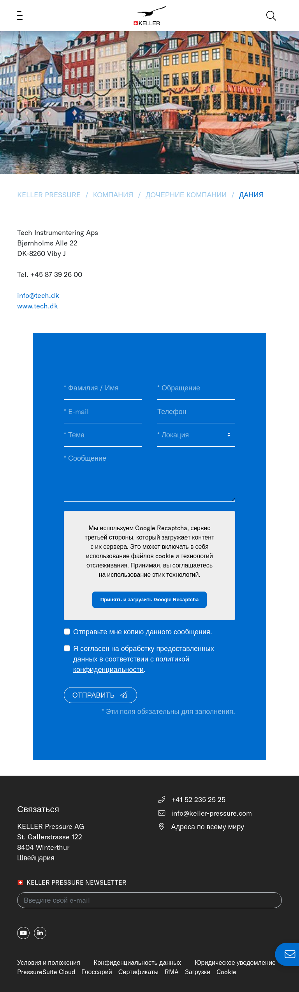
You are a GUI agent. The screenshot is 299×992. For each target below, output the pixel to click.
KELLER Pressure (50, 194)
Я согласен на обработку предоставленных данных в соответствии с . (143, 659)
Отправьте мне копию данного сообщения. (142, 631)
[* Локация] (196, 435)
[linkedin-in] (40, 933)
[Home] (150, 15)
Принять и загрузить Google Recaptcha (149, 599)
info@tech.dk (38, 295)
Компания (113, 194)
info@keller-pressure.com (204, 813)
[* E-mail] (103, 411)
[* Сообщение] (149, 474)
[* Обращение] (196, 388)
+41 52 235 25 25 (191, 799)
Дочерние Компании (186, 194)
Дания (250, 194)
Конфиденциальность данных (137, 962)
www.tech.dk (37, 305)
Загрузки (197, 972)
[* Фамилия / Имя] (103, 388)
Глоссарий (96, 972)
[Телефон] (196, 411)
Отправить (100, 695)
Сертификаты (138, 972)
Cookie (226, 972)
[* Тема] (103, 435)
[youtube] (23, 933)
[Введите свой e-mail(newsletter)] (149, 900)
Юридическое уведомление (235, 962)
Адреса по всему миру (200, 826)
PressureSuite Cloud (46, 972)
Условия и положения (48, 962)
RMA (172, 972)
